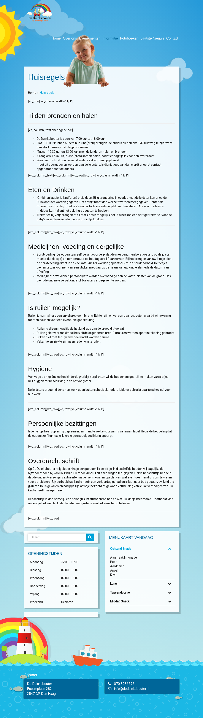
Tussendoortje (120, 592)
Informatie (110, 38)
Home (56, 38)
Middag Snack (119, 601)
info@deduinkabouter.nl (131, 689)
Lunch (114, 583)
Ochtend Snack (120, 548)
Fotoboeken (129, 38)
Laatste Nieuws (152, 38)
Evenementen (89, 38)
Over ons (70, 38)
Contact (172, 38)
